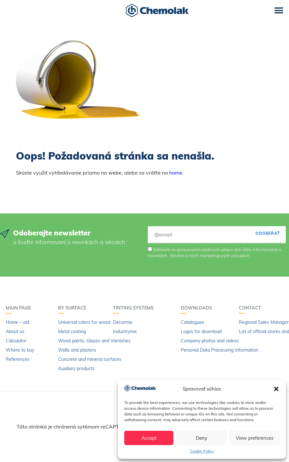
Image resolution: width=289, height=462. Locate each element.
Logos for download (201, 331)
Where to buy (20, 350)
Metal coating (72, 331)
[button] (276, 389)
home (175, 172)
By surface (73, 308)
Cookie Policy (202, 451)
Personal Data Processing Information (219, 350)
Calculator (16, 341)
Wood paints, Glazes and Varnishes (94, 341)
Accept (148, 438)
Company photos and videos (210, 341)
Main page (20, 308)
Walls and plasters (77, 350)
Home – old (17, 322)
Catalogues (192, 322)
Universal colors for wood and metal (95, 322)
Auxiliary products (76, 368)
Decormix (122, 322)
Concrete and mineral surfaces (89, 359)
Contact (251, 308)
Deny (201, 438)
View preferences (254, 438)
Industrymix (125, 331)
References (17, 359)
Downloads (198, 308)
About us (15, 331)
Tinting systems (135, 308)
